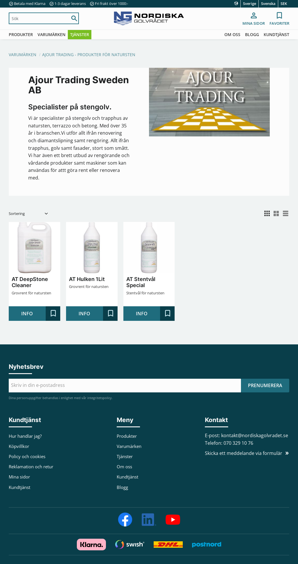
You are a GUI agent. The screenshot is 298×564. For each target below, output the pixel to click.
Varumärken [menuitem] (51, 34)
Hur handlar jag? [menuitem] (25, 436)
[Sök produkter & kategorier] (38, 18)
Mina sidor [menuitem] (253, 23)
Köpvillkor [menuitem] (19, 446)
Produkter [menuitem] (21, 34)
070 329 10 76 (238, 443)
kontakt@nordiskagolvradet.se (254, 435)
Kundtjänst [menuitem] (276, 34)
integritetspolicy (99, 398)
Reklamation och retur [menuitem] (31, 466)
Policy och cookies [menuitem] (27, 456)
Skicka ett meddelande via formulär (243, 453)
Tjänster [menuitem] (79, 34)
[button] (279, 19)
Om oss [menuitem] (232, 34)
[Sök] (74, 18)
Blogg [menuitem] (252, 34)
